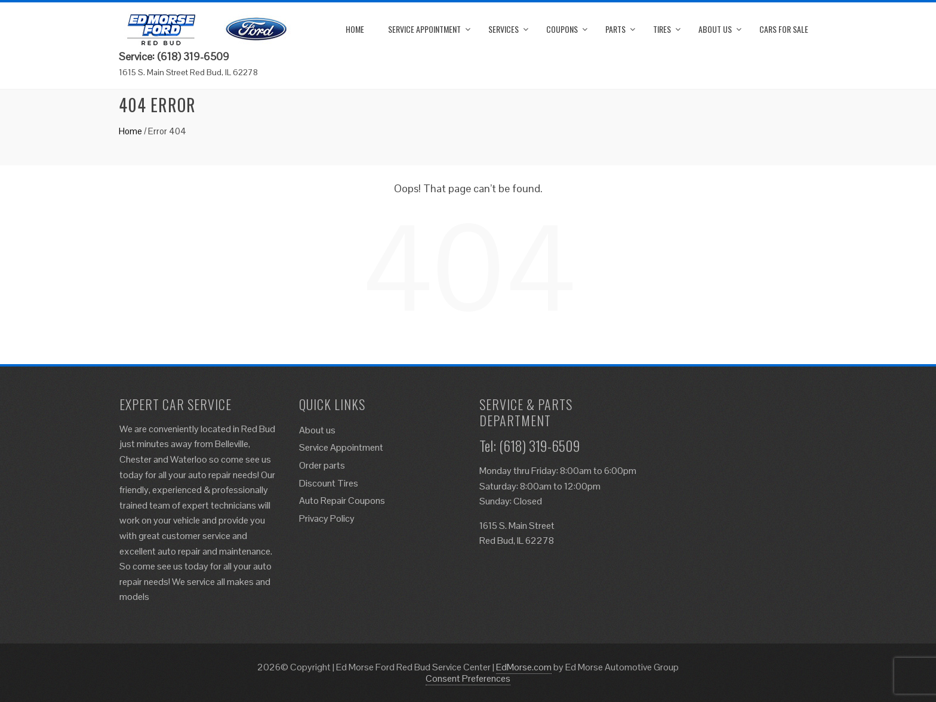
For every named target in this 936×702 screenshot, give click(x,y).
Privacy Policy (327, 518)
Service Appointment (424, 29)
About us (715, 29)
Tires (662, 29)
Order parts (322, 465)
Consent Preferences (468, 678)
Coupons (562, 29)
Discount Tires (328, 483)
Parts (615, 29)
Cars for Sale (783, 29)
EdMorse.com (524, 667)
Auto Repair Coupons (342, 500)
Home (355, 29)
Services (503, 29)
